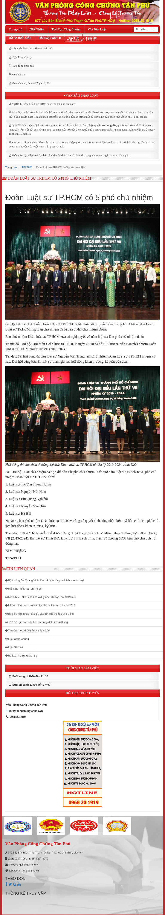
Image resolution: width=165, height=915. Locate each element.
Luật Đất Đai (14, 647)
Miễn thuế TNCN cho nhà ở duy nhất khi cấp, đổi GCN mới (40, 597)
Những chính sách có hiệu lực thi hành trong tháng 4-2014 (40, 605)
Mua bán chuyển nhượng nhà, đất (31, 83)
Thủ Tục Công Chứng (66, 29)
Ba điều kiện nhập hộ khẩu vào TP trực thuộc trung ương (39, 613)
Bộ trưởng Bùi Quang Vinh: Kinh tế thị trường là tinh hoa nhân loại (44, 580)
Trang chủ (15, 29)
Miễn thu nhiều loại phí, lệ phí (23, 588)
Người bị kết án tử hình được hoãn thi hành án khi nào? (43, 103)
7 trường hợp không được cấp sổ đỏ (27, 630)
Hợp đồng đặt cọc (22, 57)
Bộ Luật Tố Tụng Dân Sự (21, 655)
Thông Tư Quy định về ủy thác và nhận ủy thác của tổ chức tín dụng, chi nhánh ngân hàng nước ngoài (70, 155)
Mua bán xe (18, 74)
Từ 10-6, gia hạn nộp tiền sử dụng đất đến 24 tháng (36, 622)
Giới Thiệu (37, 29)
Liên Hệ (91, 38)
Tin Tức (73, 38)
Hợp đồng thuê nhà (23, 65)
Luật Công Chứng (17, 638)
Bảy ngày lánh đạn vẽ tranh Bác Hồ (32, 48)
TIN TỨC (27, 167)
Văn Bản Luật (97, 29)
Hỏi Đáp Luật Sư (49, 38)
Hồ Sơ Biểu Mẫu (20, 38)
